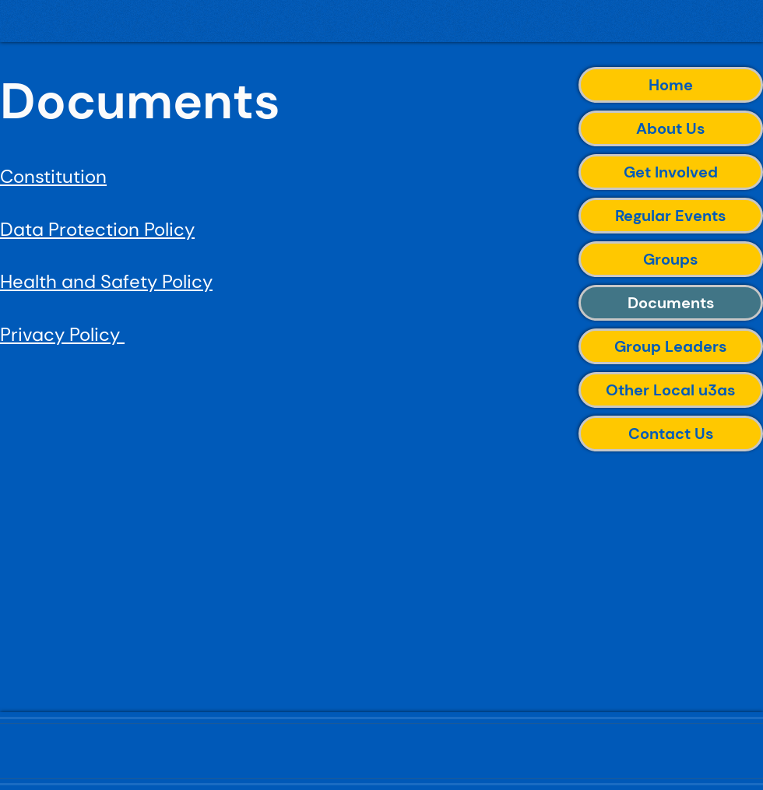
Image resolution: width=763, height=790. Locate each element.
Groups (670, 259)
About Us (670, 128)
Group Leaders (670, 346)
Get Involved (671, 172)
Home (671, 85)
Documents (671, 303)
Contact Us (671, 433)
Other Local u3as (671, 390)
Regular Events (670, 215)
